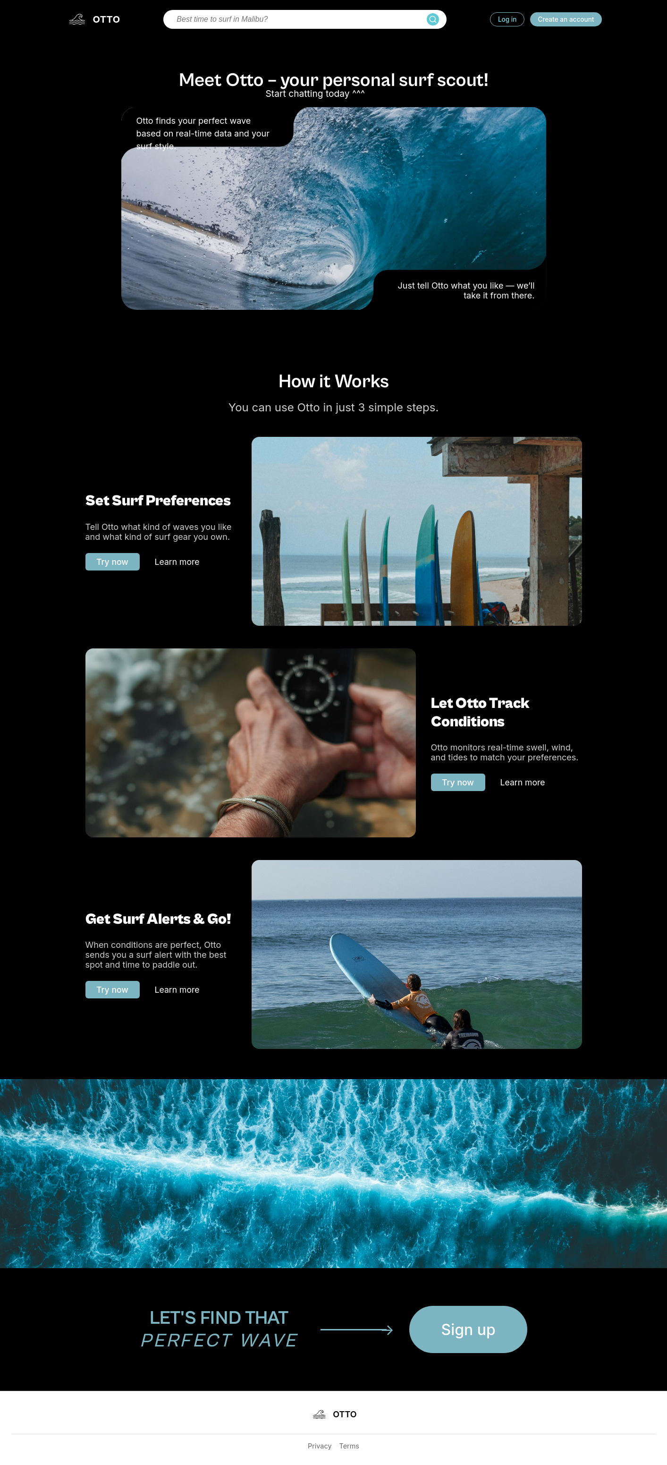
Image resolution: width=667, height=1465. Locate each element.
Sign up (468, 1329)
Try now (112, 562)
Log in (507, 19)
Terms (349, 1446)
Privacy (319, 1446)
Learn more (177, 562)
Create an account (566, 19)
